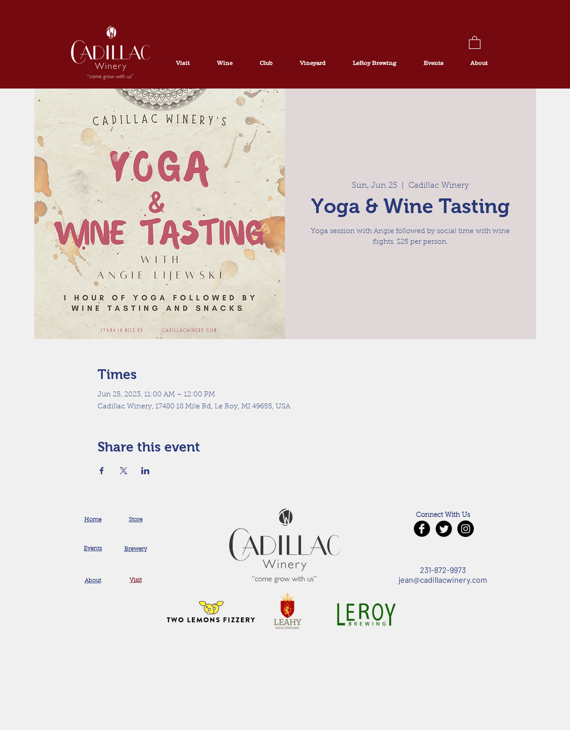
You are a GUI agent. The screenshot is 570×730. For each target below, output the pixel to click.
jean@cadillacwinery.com (443, 580)
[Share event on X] (123, 470)
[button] (474, 42)
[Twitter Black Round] (444, 528)
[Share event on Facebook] (102, 470)
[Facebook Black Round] (422, 528)
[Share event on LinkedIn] (145, 470)
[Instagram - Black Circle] (465, 528)
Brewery (135, 549)
